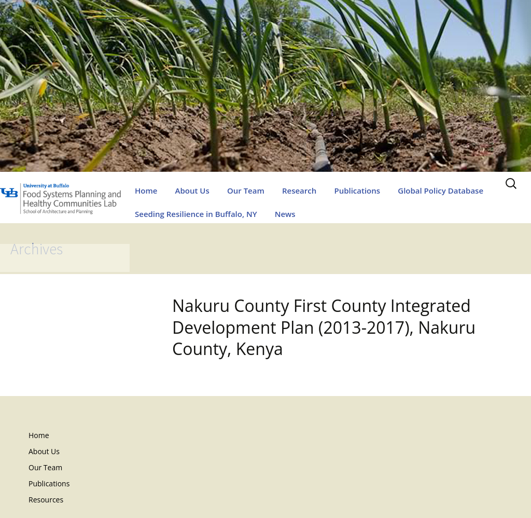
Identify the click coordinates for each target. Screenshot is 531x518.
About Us (192, 190)
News (285, 214)
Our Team (245, 190)
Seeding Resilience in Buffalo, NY (196, 214)
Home (146, 190)
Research (299, 190)
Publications (357, 190)
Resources (46, 500)
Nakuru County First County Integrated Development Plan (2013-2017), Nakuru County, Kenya (324, 327)
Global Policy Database (440, 190)
